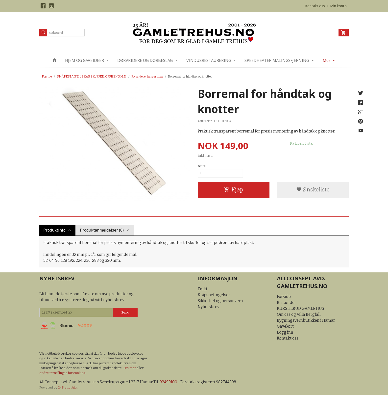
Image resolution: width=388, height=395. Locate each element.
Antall (203, 166)
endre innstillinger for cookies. (62, 373)
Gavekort (285, 326)
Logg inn (285, 332)
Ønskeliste (313, 189)
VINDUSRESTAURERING (208, 60)
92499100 (168, 382)
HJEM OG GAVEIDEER (84, 60)
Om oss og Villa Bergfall (299, 314)
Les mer (130, 368)
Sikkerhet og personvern (220, 300)
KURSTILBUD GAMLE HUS (300, 308)
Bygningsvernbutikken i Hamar (306, 320)
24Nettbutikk (67, 387)
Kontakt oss (287, 338)
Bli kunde (285, 302)
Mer (326, 60)
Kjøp (233, 189)
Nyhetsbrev (208, 306)
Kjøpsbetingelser (214, 294)
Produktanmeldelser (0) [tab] (102, 230)
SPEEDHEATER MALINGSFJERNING (276, 60)
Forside (47, 76)
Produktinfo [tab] (54, 230)
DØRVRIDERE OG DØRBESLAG (145, 60)
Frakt (202, 289)
